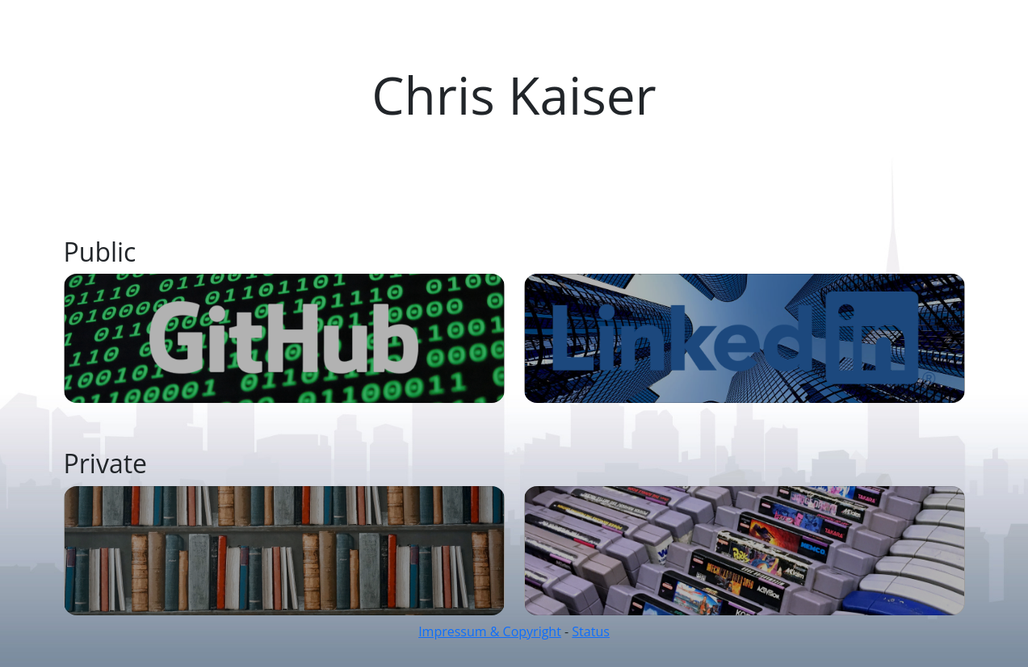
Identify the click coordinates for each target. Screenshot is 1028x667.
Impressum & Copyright (489, 631)
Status (591, 631)
